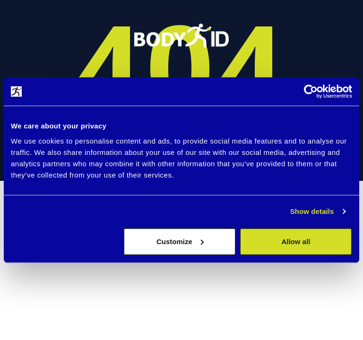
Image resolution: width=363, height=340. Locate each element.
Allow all (295, 241)
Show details (312, 211)
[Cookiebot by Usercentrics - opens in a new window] (310, 92)
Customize (180, 241)
